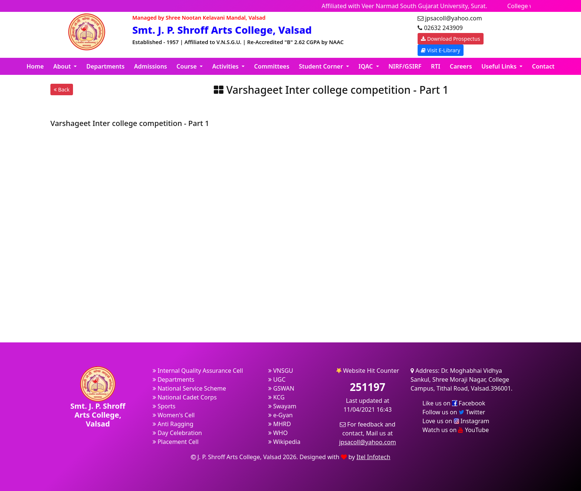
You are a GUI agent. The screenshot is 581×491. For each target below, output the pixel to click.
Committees (271, 66)
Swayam (282, 406)
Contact (543, 66)
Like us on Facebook (453, 403)
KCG (276, 397)
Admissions (150, 66)
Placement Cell (176, 442)
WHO (278, 433)
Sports (164, 406)
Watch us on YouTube (455, 430)
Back (62, 89)
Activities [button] (226, 66)
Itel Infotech (373, 457)
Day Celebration (177, 433)
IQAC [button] (367, 66)
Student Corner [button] (321, 66)
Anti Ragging (173, 424)
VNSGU (280, 370)
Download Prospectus (450, 38)
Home (35, 66)
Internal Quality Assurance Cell (198, 370)
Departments (105, 66)
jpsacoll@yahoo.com (367, 442)
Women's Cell (174, 415)
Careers (461, 66)
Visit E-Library (440, 50)
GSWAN (281, 388)
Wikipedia (284, 442)
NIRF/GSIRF (404, 66)
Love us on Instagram (455, 421)
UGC (277, 379)
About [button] (63, 66)
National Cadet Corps (185, 397)
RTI (435, 66)
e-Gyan (280, 415)
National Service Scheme (189, 388)
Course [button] (187, 66)
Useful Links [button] (499, 66)
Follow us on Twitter (453, 412)
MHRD (279, 424)
